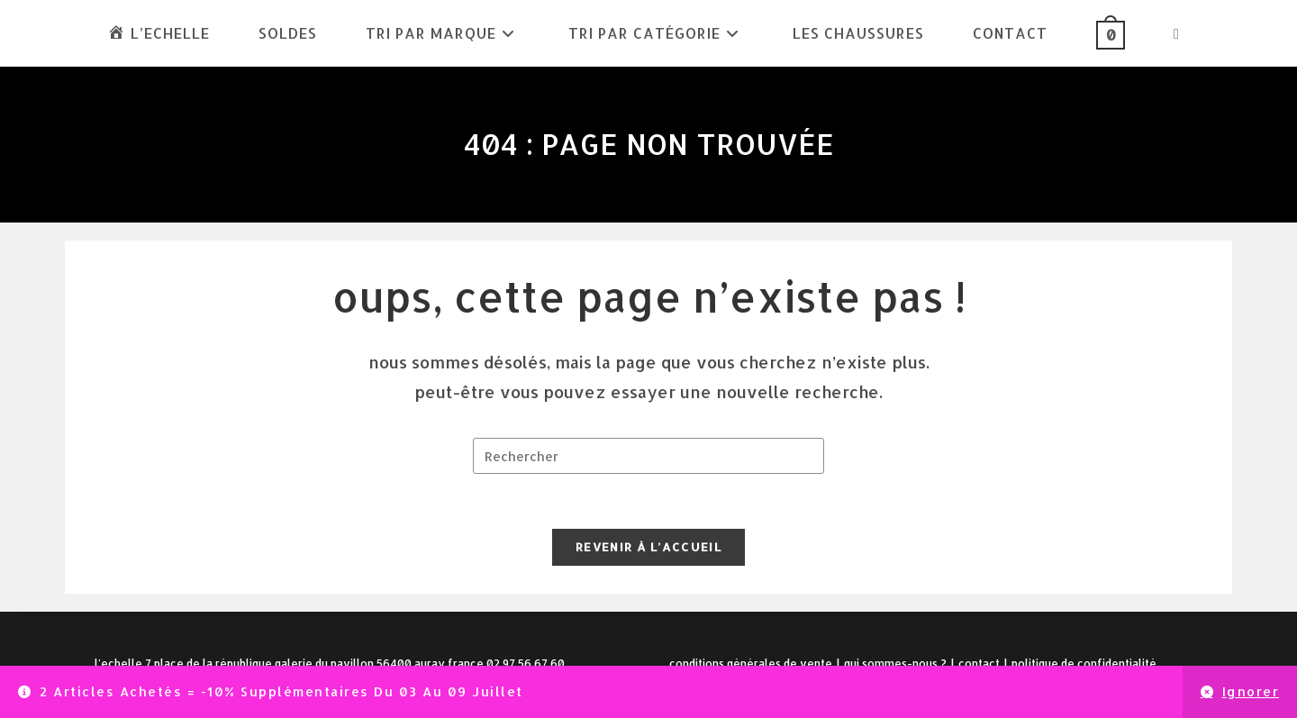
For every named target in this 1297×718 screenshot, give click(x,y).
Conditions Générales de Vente (750, 663)
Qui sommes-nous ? (895, 663)
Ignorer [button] (1251, 691)
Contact (979, 663)
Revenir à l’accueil (648, 547)
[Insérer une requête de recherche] (648, 456)
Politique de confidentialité (1083, 663)
